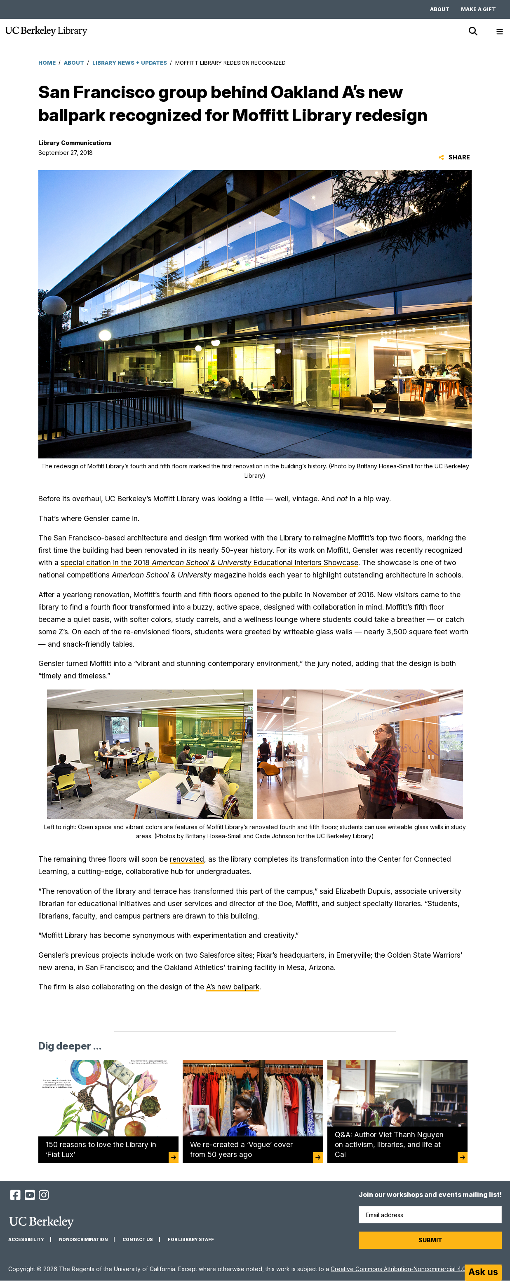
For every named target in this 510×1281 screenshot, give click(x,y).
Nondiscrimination (83, 1239)
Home (47, 62)
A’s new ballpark (232, 986)
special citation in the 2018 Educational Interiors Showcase (209, 562)
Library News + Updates (129, 62)
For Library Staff (191, 1239)
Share (454, 157)
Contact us (137, 1239)
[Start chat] (483, 1273)
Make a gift (478, 9)
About (439, 9)
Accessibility (26, 1239)
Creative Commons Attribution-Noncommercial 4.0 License (410, 1268)
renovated (187, 859)
